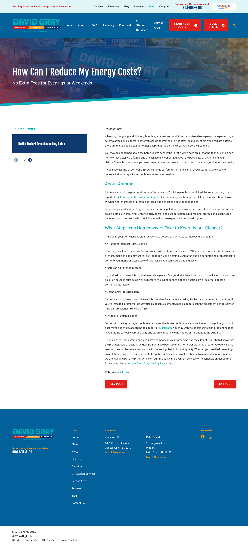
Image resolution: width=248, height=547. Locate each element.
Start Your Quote (185, 25)
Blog (152, 6)
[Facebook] (203, 437)
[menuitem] (16, 540)
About (75, 444)
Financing (114, 6)
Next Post (224, 383)
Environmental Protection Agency (140, 197)
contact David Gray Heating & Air (146, 363)
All (121, 372)
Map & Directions (115, 452)
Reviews (139, 6)
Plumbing (77, 459)
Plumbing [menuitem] (108, 25)
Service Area (78, 481)
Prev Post (116, 383)
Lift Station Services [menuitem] (141, 25)
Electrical (76, 466)
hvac (127, 372)
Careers (98, 6)
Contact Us (78, 503)
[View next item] (30, 160)
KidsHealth (165, 327)
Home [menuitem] (69, 25)
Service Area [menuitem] (158, 25)
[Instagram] (210, 437)
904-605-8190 (192, 8)
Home (75, 437)
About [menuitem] (81, 25)
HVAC (74, 451)
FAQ (126, 6)
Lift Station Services (83, 473)
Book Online (217, 25)
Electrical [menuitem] (125, 25)
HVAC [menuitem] (94, 25)
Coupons (164, 6)
